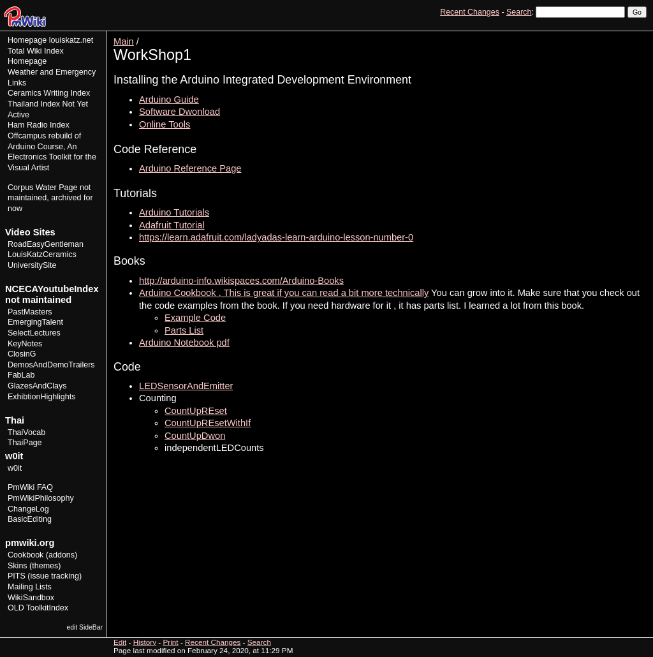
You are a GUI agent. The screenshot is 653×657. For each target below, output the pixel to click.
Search (518, 12)
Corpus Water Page (42, 187)
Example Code (195, 318)
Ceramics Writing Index (49, 93)
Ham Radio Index (39, 125)
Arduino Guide (169, 99)
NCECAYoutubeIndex (52, 289)
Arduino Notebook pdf (184, 342)
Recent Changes (469, 12)
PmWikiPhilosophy (41, 498)
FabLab (21, 375)
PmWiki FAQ (30, 487)
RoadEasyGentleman (46, 244)
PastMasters (30, 311)
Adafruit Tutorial (172, 225)
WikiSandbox (31, 597)
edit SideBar (84, 627)
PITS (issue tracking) (45, 576)
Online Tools (164, 124)
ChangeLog (28, 509)
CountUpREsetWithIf (208, 423)
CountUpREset (196, 411)
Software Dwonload (179, 112)
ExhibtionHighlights (41, 396)
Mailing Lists (30, 586)
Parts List (184, 330)
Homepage (27, 40)
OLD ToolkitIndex (38, 607)
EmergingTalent (35, 322)
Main (124, 41)
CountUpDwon (195, 436)
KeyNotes (25, 343)
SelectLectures (34, 332)
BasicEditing (30, 519)
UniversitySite (32, 265)
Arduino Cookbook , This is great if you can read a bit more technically (284, 293)
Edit (581, 35)
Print (635, 35)
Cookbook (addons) (42, 554)
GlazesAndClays (37, 385)
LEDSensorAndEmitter (186, 386)
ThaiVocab (26, 432)
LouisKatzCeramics (42, 254)
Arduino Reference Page (190, 168)
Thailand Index (34, 104)
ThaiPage (25, 442)
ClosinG (22, 354)
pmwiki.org (29, 543)
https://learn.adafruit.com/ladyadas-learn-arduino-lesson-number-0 (276, 237)
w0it (15, 468)
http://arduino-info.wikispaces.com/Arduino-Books (241, 281)
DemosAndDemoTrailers (51, 364)
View (558, 35)
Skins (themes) (34, 565)
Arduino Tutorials (174, 212)
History (607, 35)
